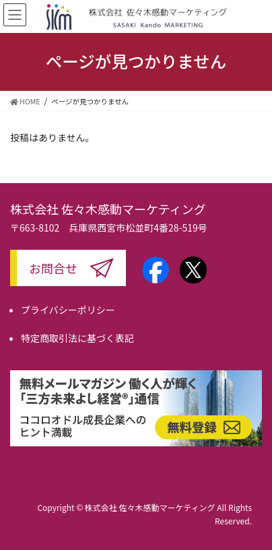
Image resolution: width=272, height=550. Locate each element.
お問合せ (53, 268)
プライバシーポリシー (68, 309)
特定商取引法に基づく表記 (77, 338)
